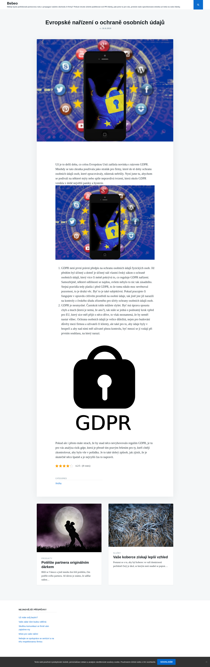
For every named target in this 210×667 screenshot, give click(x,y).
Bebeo (12, 3)
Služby (58, 483)
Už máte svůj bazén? (28, 617)
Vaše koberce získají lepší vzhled (140, 557)
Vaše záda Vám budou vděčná (32, 622)
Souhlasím (166, 662)
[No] (206, 661)
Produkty (46, 558)
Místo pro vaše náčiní (28, 634)
